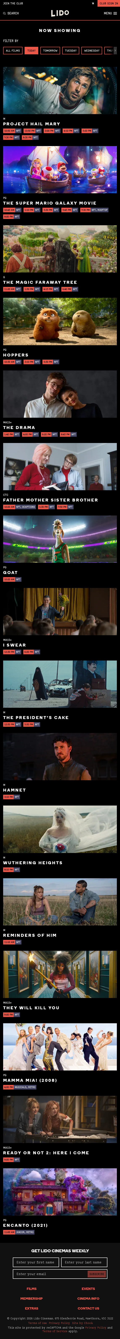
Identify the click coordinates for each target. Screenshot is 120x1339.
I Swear (14, 645)
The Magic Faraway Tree (40, 283)
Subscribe (96, 1274)
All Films (13, 50)
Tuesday (70, 50)
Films (32, 1289)
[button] (115, 50)
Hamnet (14, 790)
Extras (31, 1308)
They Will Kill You (31, 1008)
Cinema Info (88, 1299)
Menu (110, 13)
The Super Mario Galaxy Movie (50, 203)
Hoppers (16, 355)
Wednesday (91, 50)
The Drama (19, 428)
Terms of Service (54, 1331)
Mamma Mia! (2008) (30, 1081)
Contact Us (88, 1308)
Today (31, 50)
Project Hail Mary (32, 124)
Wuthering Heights (33, 863)
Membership (31, 1299)
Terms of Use (37, 1323)
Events (88, 1289)
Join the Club (13, 3)
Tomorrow (50, 50)
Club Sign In (109, 3)
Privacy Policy (59, 1323)
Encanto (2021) (25, 1226)
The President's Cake (36, 718)
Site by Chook (82, 1323)
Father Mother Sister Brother (51, 500)
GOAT (10, 573)
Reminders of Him (30, 936)
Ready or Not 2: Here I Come (46, 1153)
